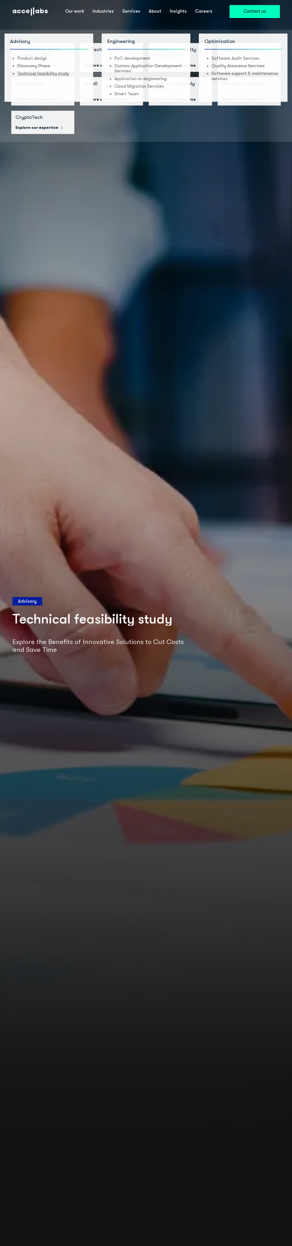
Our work (74, 11)
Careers (203, 11)
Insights (178, 11)
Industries (103, 11)
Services (131, 11)
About (155, 11)
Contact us (255, 11)
